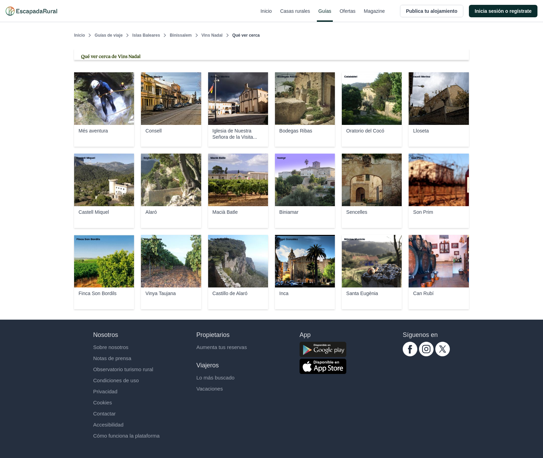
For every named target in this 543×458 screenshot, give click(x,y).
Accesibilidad (108, 425)
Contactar (104, 413)
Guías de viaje (109, 35)
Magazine (374, 15)
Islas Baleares (146, 35)
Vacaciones (209, 389)
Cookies (102, 402)
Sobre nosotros (110, 347)
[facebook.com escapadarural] (410, 354)
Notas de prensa (112, 358)
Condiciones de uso (116, 380)
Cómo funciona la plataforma (126, 436)
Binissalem (181, 35)
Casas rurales (295, 15)
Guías (324, 15)
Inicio (266, 15)
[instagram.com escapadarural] (426, 354)
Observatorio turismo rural (123, 369)
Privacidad (105, 391)
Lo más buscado (215, 378)
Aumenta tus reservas (221, 347)
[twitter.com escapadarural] (442, 354)
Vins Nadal (212, 35)
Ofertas (347, 15)
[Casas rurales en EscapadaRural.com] (31, 11)
